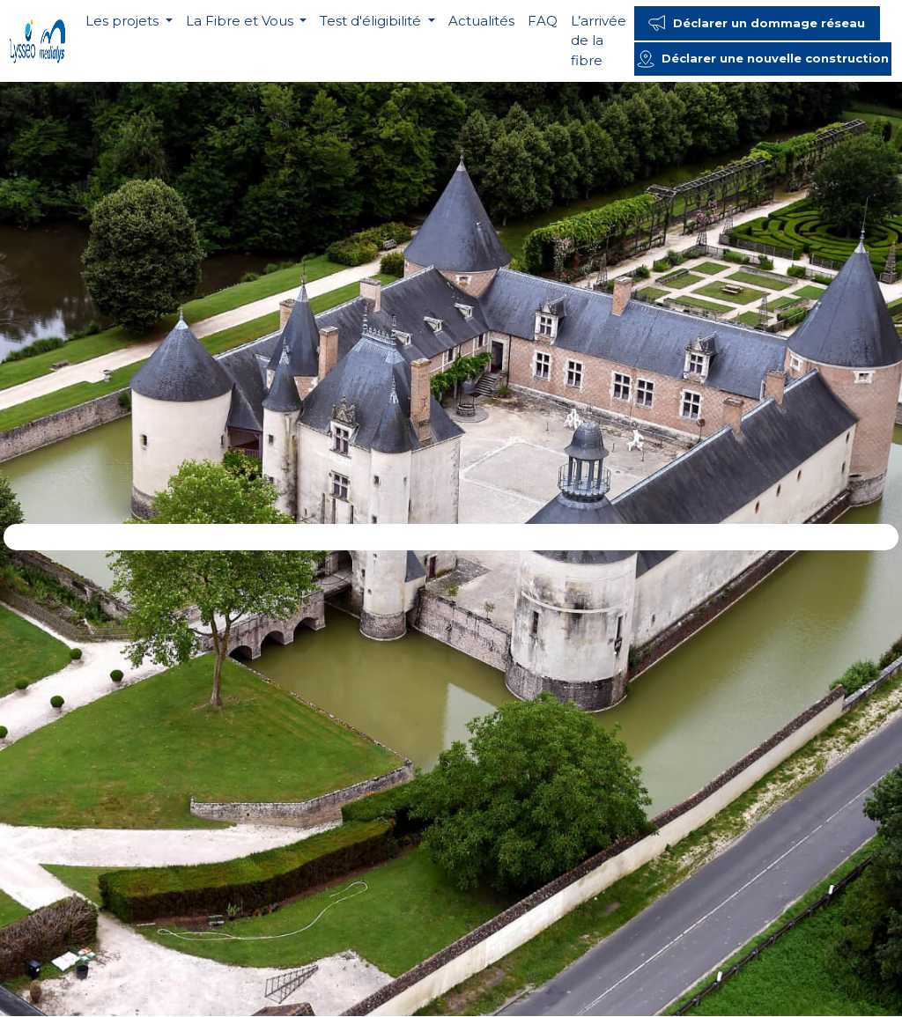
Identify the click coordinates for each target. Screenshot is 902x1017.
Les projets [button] (123, 20)
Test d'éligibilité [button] (372, 20)
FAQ (543, 20)
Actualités (481, 20)
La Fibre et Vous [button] (241, 20)
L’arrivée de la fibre (598, 40)
